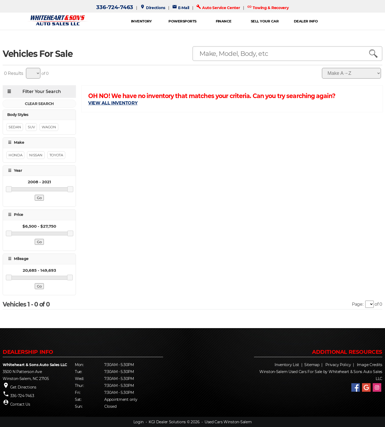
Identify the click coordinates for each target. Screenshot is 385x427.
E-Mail (180, 7)
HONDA (15, 155)
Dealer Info (306, 21)
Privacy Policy (338, 364)
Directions (152, 7)
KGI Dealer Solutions (167, 422)
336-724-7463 (114, 7)
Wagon (49, 127)
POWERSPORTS (182, 21)
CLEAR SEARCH (39, 103)
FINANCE (224, 21)
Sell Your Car (265, 21)
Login (138, 422)
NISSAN (35, 155)
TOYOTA (56, 155)
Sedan (15, 127)
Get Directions (23, 387)
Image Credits (369, 364)
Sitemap (311, 364)
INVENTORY (141, 21)
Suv (31, 127)
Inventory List (287, 364)
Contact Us (20, 404)
